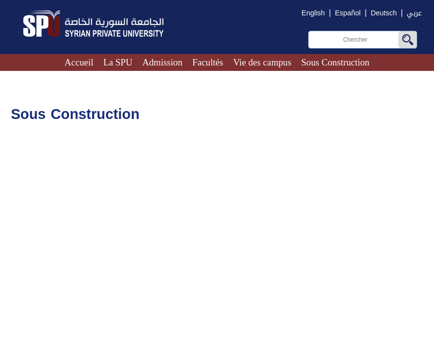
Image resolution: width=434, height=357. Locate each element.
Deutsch (384, 13)
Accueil (78, 62)
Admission (162, 62)
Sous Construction (335, 62)
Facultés (207, 62)
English (313, 13)
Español (348, 13)
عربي (414, 13)
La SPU (118, 62)
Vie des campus (262, 62)
